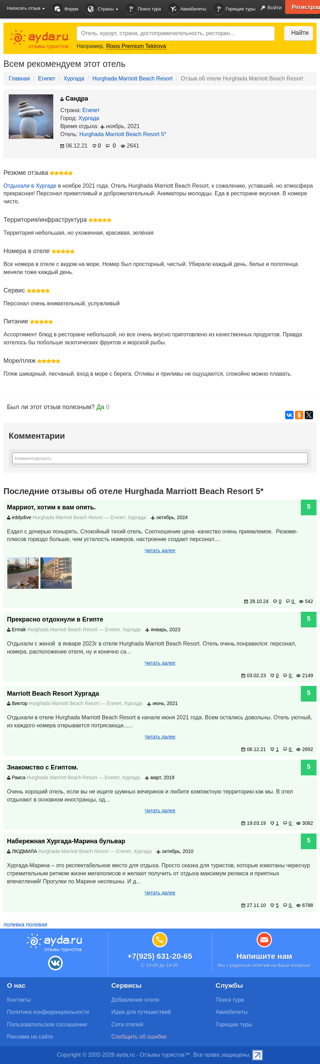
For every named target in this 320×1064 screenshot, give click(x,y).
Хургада (73, 78)
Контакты (19, 1000)
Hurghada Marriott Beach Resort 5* (122, 134)
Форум (65, 9)
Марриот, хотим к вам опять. (51, 507)
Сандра (74, 98)
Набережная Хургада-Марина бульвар (66, 841)
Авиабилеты (187, 9)
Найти (295, 32)
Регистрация (304, 6)
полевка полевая (25, 925)
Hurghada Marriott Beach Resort (132, 78)
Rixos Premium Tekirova (136, 46)
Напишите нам (264, 956)
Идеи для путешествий (141, 1012)
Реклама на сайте (30, 1037)
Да (100, 407)
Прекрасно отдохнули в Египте (55, 619)
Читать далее (160, 550)
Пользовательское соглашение (47, 1024)
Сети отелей (127, 1024)
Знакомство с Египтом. (42, 767)
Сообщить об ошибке (139, 1037)
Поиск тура (143, 9)
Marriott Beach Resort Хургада (53, 693)
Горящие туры (234, 9)
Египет (46, 78)
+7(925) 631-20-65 (159, 956)
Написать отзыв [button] (26, 8)
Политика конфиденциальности (48, 1012)
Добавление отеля (135, 1000)
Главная (19, 78)
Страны (102, 9)
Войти (269, 8)
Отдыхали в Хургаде (29, 186)
